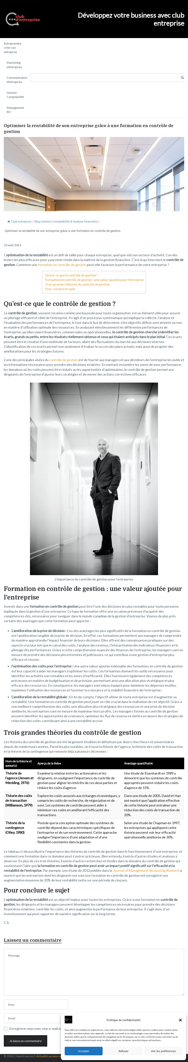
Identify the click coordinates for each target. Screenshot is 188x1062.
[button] (180, 1020)
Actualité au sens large (50, 1056)
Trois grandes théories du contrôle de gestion (77, 284)
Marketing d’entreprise (14, 64)
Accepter (83, 1051)
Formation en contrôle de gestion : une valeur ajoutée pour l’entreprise (94, 280)
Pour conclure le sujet (60, 289)
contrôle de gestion (63, 360)
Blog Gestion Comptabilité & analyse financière (66, 221)
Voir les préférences (163, 1051)
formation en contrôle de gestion (62, 265)
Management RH (15, 110)
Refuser (124, 1051)
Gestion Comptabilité (15, 95)
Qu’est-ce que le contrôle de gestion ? (71, 275)
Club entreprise (19, 221)
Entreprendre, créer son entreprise (13, 47)
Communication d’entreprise (17, 80)
